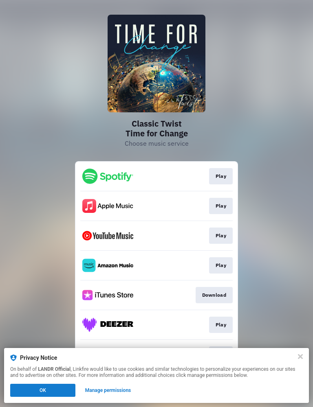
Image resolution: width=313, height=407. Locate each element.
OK (43, 390)
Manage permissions (108, 390)
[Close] (300, 356)
